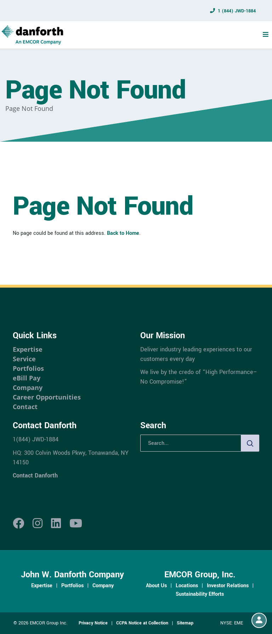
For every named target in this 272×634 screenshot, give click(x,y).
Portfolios (28, 368)
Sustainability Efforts (200, 594)
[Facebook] (18, 523)
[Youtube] (75, 523)
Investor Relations (228, 585)
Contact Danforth (35, 475)
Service (24, 359)
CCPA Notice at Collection (142, 623)
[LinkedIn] (56, 523)
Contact (25, 406)
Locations (187, 585)
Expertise (27, 349)
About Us (156, 585)
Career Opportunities (47, 397)
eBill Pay (26, 378)
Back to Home (123, 233)
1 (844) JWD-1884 (237, 11)
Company (27, 387)
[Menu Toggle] (265, 34)
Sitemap (185, 623)
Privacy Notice (93, 623)
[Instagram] (37, 523)
